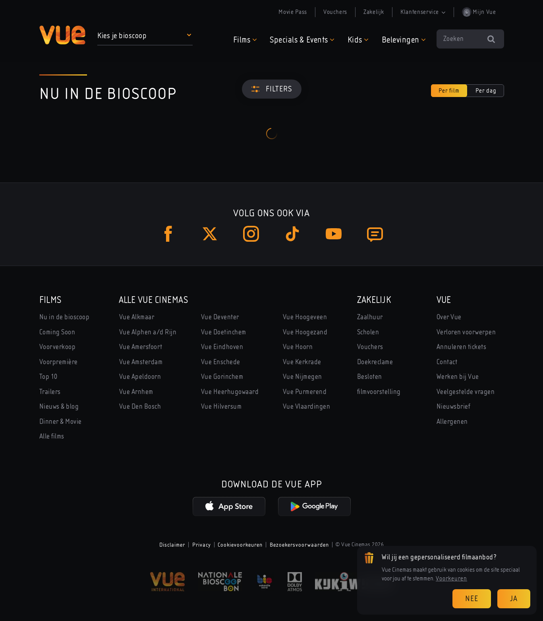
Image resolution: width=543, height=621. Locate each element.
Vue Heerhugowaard (230, 392)
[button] (145, 35)
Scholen (368, 332)
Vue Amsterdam (141, 362)
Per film (449, 90)
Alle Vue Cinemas (153, 299)
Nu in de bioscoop (64, 317)
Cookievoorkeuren (240, 544)
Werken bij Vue (458, 377)
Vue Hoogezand (305, 332)
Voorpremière (58, 362)
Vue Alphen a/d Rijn (148, 332)
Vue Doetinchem (223, 332)
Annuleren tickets (462, 347)
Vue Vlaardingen (306, 406)
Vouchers (335, 12)
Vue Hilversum (221, 406)
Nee (471, 598)
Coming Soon (57, 332)
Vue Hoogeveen (305, 317)
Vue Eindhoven (222, 347)
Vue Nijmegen (302, 377)
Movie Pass (292, 12)
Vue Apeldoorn (140, 377)
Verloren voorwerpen (466, 332)
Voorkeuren (451, 578)
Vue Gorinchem (222, 377)
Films (50, 299)
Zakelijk (373, 12)
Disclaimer (172, 544)
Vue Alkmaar (137, 317)
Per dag (486, 90)
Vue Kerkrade (302, 362)
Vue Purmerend (305, 392)
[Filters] (271, 89)
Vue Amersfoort (140, 347)
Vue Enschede (220, 362)
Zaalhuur (370, 317)
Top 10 (48, 377)
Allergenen (452, 421)
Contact (447, 362)
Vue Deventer (220, 317)
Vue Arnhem (136, 392)
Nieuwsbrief (454, 406)
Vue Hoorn (298, 347)
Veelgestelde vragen (466, 392)
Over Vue (449, 317)
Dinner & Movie (60, 421)
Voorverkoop (57, 347)
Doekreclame (375, 362)
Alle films (51, 436)
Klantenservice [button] (423, 12)
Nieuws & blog (59, 406)
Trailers (50, 392)
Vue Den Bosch (140, 406)
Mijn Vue (479, 12)
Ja (514, 598)
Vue (444, 299)
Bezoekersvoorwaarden (299, 544)
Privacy (201, 544)
